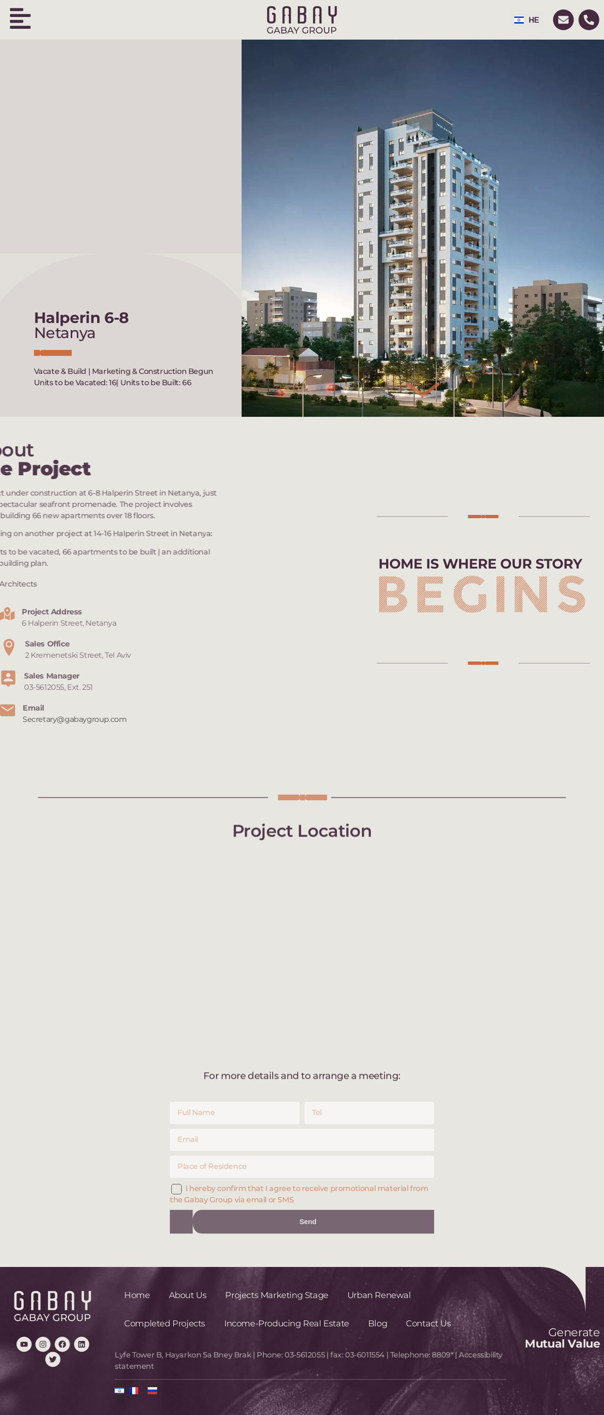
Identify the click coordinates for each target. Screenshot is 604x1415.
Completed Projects (164, 1323)
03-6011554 (365, 1354)
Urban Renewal (379, 1295)
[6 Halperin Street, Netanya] (302, 956)
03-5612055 (305, 1354)
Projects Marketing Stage (276, 1295)
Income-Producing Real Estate (286, 1323)
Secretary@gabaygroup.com (74, 719)
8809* (442, 1354)
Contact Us (428, 1323)
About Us (188, 1295)
